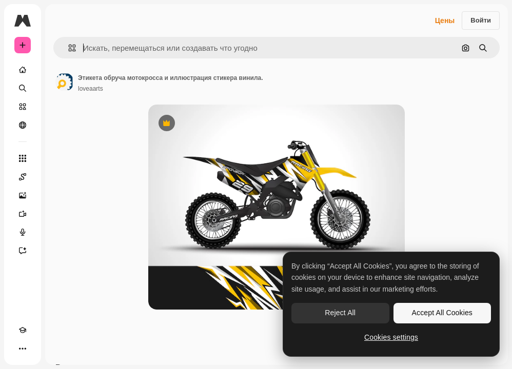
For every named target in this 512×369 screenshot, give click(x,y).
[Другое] (22, 348)
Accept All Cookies (442, 313)
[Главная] (22, 69)
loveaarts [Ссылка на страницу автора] (90, 88)
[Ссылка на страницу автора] (64, 82)
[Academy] (22, 330)
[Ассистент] (22, 250)
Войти (480, 20)
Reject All (340, 313)
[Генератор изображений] (22, 195)
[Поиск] (22, 88)
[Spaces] (22, 177)
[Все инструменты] (22, 158)
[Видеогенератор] (22, 214)
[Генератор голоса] (22, 232)
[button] (68, 48)
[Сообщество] (22, 125)
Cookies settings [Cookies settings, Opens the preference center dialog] (391, 337)
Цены (445, 20)
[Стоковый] (22, 106)
